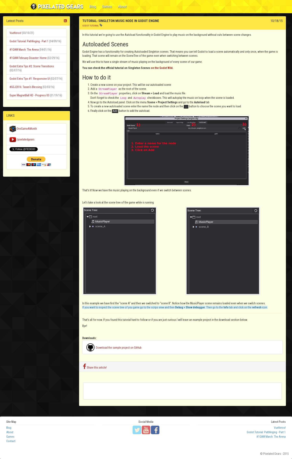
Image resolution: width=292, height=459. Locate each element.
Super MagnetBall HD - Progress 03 (29, 95)
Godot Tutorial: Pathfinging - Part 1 (29, 41)
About (122, 6)
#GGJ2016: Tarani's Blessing (26, 87)
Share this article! (95, 367)
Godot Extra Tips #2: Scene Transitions (32, 66)
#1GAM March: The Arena (24, 49)
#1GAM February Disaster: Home (28, 58)
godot (85, 25)
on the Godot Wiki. (162, 68)
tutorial (94, 25)
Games (107, 6)
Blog (92, 6)
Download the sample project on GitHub (114, 347)
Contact (10, 441)
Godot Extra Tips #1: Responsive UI (30, 78)
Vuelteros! (15, 33)
